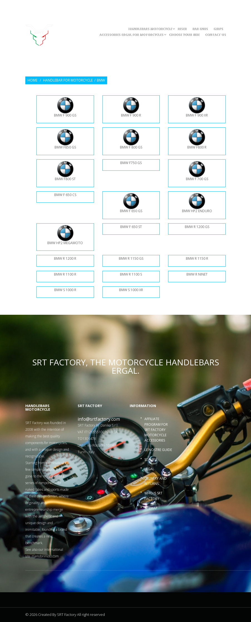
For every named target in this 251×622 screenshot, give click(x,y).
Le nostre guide (158, 449)
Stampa (150, 459)
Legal (149, 469)
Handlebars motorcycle (150, 29)
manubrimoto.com (45, 556)
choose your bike (184, 35)
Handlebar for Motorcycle (68, 80)
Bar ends (200, 29)
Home (32, 80)
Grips (218, 29)
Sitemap (151, 508)
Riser (181, 29)
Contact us (215, 35)
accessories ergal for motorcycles (131, 35)
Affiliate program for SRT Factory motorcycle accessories (156, 430)
